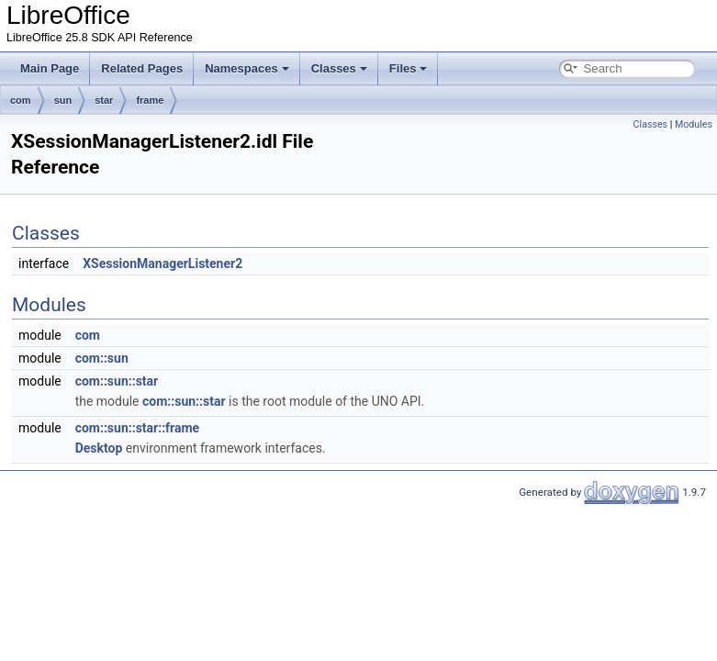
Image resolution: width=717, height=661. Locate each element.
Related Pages (142, 68)
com (20, 100)
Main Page (49, 68)
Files (408, 68)
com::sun (102, 358)
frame (149, 100)
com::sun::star (117, 381)
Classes (339, 68)
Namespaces (247, 68)
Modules (693, 124)
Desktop (99, 448)
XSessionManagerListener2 (162, 263)
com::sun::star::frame (137, 427)
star (104, 100)
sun (63, 100)
